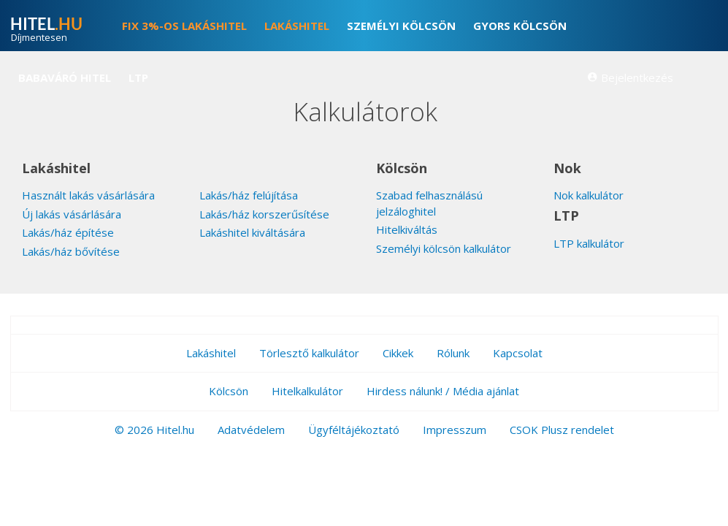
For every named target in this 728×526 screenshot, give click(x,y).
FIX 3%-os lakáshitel (184, 25)
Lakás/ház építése (68, 232)
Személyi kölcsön (401, 25)
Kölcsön (228, 391)
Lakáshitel (296, 25)
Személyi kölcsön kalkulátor (443, 248)
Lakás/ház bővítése (71, 251)
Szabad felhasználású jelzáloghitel (429, 203)
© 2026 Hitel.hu (154, 429)
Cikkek (398, 353)
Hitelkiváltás (406, 229)
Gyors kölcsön (520, 25)
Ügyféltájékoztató (353, 429)
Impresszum (454, 429)
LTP (138, 77)
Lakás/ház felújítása (248, 195)
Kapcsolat (518, 353)
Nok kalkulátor (588, 195)
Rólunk (453, 353)
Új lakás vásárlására (71, 214)
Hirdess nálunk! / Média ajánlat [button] (443, 391)
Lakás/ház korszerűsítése (264, 214)
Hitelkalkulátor (307, 391)
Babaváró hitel (64, 77)
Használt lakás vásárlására (88, 195)
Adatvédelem (251, 429)
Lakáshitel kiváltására (252, 232)
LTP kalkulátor (588, 243)
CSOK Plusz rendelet (562, 429)
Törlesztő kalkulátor (309, 353)
